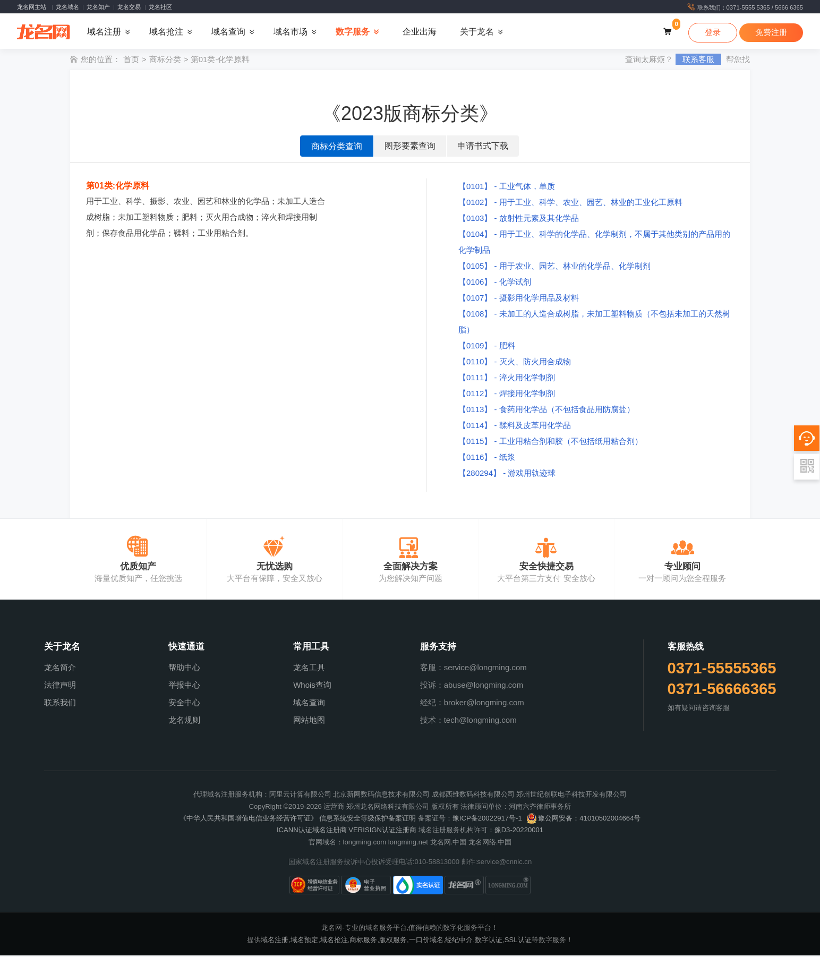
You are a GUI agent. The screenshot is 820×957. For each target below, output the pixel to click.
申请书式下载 (482, 147)
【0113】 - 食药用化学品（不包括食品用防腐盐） (546, 410)
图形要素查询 (410, 147)
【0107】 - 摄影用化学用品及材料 (518, 299)
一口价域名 (426, 941)
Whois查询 (312, 686)
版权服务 (393, 941)
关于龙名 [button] (477, 32)
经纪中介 (459, 941)
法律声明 (60, 686)
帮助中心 (184, 668)
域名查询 (309, 703)
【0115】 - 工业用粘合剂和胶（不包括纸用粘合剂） (550, 442)
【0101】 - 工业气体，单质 (506, 187)
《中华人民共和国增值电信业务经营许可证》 (249, 820)
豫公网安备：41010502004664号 (583, 820)
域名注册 (274, 941)
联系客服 (698, 60)
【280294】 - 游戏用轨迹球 (507, 474)
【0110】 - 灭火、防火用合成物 (514, 363)
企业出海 (420, 32)
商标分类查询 (336, 147)
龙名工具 (309, 668)
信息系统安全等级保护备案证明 (367, 820)
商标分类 (165, 60)
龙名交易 (129, 7)
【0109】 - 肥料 (486, 347)
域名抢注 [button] (166, 32)
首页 (131, 60)
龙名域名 (67, 7)
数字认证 (488, 941)
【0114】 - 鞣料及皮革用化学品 (514, 426)
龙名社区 (160, 7)
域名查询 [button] (228, 32)
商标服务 (363, 941)
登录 (713, 32)
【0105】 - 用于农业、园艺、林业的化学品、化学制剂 (554, 267)
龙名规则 (184, 721)
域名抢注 (334, 941)
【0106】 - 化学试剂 (494, 283)
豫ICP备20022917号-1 (487, 820)
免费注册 (771, 32)
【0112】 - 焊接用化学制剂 (506, 394)
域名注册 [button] (104, 32)
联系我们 (60, 703)
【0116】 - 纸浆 (486, 458)
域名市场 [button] (291, 32)
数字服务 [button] (353, 32)
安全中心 (184, 703)
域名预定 (304, 941)
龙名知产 (98, 7)
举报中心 (184, 686)
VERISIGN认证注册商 (382, 831)
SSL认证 (518, 941)
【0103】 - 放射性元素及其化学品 (518, 219)
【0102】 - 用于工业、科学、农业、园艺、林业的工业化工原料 (570, 203)
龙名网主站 (31, 7)
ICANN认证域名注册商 (312, 831)
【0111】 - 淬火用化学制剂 (506, 378)
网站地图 (309, 721)
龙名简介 (60, 668)
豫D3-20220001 (518, 831)
